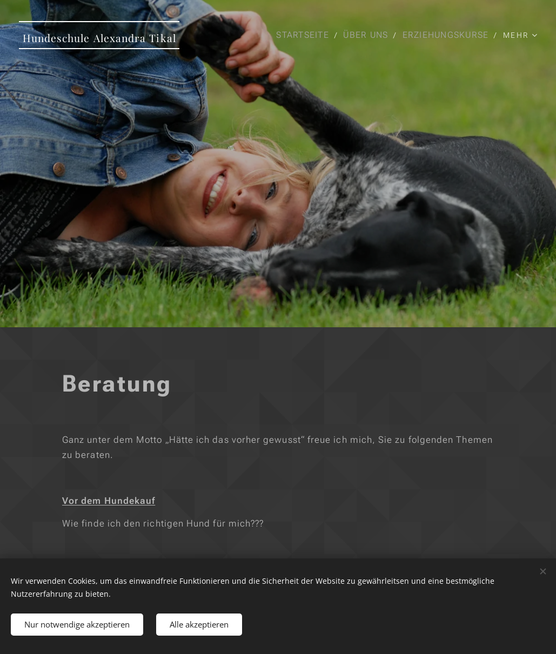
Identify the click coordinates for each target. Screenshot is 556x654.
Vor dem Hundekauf (108, 500)
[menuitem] (304, 35)
